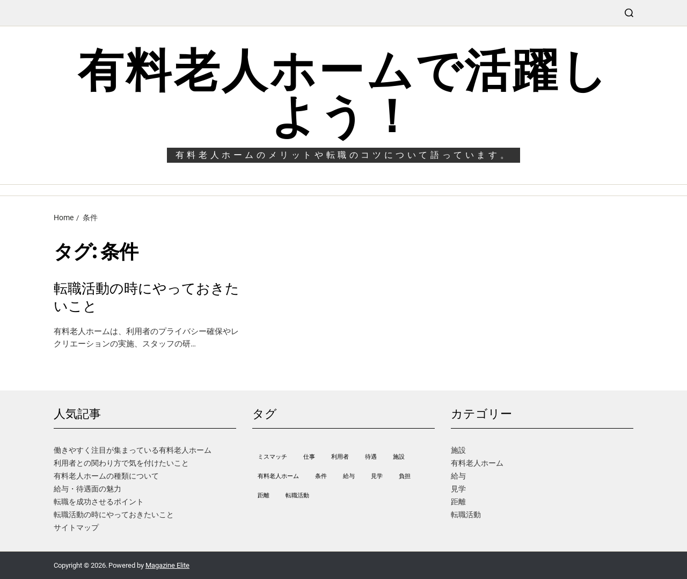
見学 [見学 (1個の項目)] (377, 476)
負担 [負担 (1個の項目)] (405, 476)
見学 (458, 488)
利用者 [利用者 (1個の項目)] (340, 456)
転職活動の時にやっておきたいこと (146, 297)
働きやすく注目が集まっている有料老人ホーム (132, 450)
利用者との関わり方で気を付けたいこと (121, 463)
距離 (458, 501)
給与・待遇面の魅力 (87, 488)
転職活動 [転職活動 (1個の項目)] (297, 495)
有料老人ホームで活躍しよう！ (343, 93)
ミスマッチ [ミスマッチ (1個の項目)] (272, 456)
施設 (458, 450)
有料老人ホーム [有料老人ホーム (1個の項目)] (278, 476)
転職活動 (466, 514)
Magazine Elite (167, 565)
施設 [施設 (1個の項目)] (399, 456)
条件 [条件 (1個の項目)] (321, 476)
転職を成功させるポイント (99, 501)
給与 (458, 476)
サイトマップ (76, 527)
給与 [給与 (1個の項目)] (349, 476)
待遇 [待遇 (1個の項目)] (371, 456)
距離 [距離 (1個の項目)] (263, 495)
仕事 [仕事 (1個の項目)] (309, 456)
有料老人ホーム (477, 463)
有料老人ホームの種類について (106, 476)
